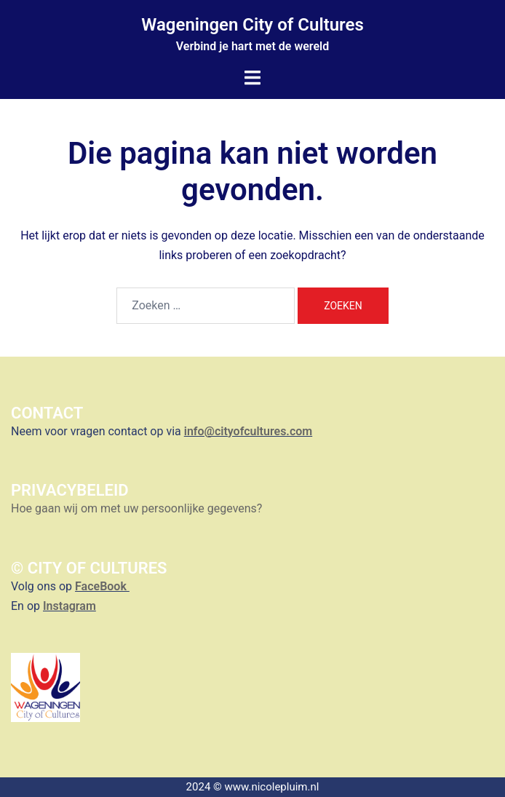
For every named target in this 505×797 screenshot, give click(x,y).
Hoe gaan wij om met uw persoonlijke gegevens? (138, 508)
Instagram (69, 606)
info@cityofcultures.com (248, 431)
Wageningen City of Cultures (252, 25)
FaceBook (102, 586)
